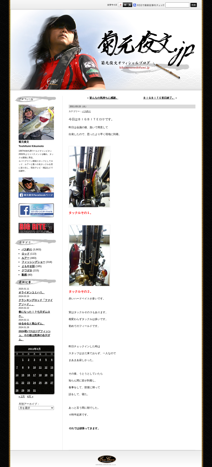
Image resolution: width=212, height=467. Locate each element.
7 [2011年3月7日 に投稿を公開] (17, 367)
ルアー (25, 257)
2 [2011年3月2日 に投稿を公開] (28, 359)
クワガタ (27, 270)
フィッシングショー (33, 261)
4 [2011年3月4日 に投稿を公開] (40, 359)
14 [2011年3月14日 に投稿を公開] (17, 375)
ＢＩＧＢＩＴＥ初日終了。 (159, 97)
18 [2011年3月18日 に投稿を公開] (40, 375)
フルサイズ (129, 4)
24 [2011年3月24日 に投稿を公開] (34, 382)
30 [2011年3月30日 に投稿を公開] (28, 390)
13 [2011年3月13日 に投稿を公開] (51, 367)
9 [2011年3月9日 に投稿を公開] (28, 367)
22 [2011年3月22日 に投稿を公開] (22, 382)
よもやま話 (28, 266)
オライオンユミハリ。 (32, 292)
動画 (24, 274)
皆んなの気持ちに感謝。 (103, 97)
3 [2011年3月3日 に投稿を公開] (34, 359)
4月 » (30, 396)
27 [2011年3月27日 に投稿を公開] (51, 382)
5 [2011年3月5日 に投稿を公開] (46, 359)
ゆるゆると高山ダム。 (32, 323)
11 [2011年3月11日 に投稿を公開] (40, 367)
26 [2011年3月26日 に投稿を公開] (46, 382)
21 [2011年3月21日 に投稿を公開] (17, 382)
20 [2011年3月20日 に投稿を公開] (51, 375)
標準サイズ (120, 4)
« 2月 (22, 396)
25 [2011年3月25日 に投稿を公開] (40, 382)
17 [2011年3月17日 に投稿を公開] (34, 375)
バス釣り (27, 249)
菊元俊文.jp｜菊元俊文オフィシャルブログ (106, 49)
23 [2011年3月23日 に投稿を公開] (28, 382)
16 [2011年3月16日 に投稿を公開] (28, 375)
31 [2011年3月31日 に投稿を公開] (34, 390)
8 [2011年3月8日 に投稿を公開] (23, 367)
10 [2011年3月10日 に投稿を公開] (34, 367)
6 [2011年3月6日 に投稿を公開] (51, 359)
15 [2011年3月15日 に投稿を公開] (22, 375)
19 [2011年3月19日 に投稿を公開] (46, 375)
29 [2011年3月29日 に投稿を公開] (22, 390)
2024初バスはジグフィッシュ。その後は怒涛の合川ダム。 (35, 335)
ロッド (25, 253)
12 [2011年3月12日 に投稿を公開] (46, 367)
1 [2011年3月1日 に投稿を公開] (23, 359)
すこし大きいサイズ (125, 4)
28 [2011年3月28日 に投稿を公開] (17, 390)
